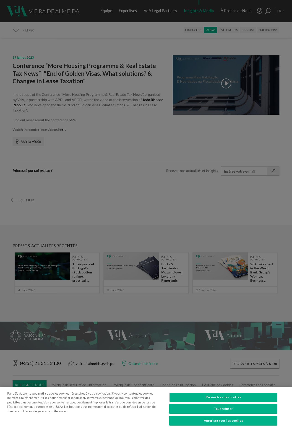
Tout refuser (223, 414)
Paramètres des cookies (223, 402)
